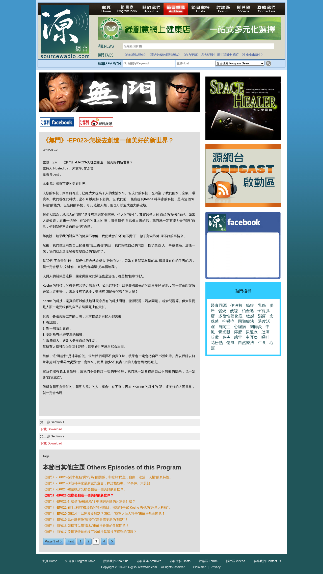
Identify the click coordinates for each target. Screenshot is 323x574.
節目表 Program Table (80, 561)
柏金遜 (248, 311)
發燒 (222, 311)
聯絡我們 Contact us (267, 561)
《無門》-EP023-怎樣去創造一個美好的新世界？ (78, 495)
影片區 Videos (235, 561)
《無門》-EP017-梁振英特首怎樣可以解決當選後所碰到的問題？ (90, 532)
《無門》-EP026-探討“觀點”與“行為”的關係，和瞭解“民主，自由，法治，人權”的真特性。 (108, 477)
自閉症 (224, 327)
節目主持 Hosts (180, 561)
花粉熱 (217, 342)
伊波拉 (236, 305)
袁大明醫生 (208, 55)
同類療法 (246, 321)
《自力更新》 (191, 55)
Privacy (216, 567)
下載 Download (51, 429)
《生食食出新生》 (252, 55)
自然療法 (246, 342)
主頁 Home (49, 561)
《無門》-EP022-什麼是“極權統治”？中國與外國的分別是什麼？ (89, 501)
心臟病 (240, 327)
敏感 (250, 316)
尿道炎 (252, 332)
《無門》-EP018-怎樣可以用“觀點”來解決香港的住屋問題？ (86, 526)
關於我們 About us (115, 561)
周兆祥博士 (224, 55)
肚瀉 (265, 332)
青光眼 (224, 332)
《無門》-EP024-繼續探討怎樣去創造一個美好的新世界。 (85, 489)
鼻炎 (226, 337)
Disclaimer (199, 567)
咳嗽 (215, 337)
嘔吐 (265, 337)
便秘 (234, 311)
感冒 (238, 337)
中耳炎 (252, 337)
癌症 (236, 55)
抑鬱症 (228, 321)
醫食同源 (219, 305)
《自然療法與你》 (135, 55)
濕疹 (262, 316)
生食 (262, 342)
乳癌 (262, 305)
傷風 (230, 342)
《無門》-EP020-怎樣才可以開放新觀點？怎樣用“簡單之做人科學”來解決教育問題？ (104, 513)
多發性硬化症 (230, 316)
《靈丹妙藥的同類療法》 (164, 55)
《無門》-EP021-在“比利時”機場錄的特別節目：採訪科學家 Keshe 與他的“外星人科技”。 (107, 507)
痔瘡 (238, 332)
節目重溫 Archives (149, 561)
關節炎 (256, 327)
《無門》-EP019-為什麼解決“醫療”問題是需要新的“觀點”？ (85, 519)
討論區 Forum (208, 561)
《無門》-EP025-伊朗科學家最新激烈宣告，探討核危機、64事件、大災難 (96, 483)
